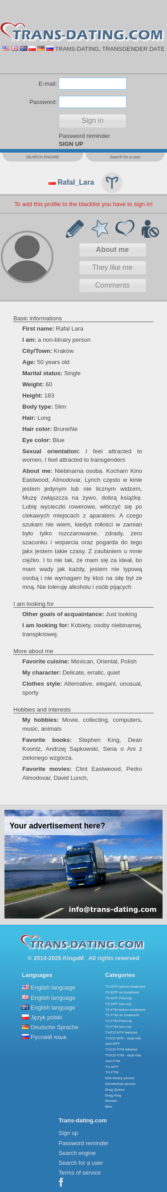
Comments (112, 285)
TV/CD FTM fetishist (121, 1049)
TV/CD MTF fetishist (121, 1033)
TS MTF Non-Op (118, 1004)
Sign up (68, 1133)
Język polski (46, 1017)
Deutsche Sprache (54, 1027)
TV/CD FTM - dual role (123, 1055)
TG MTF (111, 1067)
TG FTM (111, 1072)
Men (108, 1107)
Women (111, 1101)
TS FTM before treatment (125, 1010)
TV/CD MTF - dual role (123, 1038)
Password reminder (84, 135)
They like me (112, 267)
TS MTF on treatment (122, 992)
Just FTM (112, 1061)
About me (112, 249)
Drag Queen (115, 1090)
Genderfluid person (120, 1084)
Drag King (113, 1095)
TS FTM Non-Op (118, 1027)
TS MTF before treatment (125, 987)
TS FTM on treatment (122, 1015)
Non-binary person (119, 1078)
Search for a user (81, 1162)
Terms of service (80, 1172)
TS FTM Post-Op (118, 1021)
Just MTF (112, 1044)
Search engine (77, 1153)
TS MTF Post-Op (118, 998)
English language (53, 987)
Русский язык (48, 1037)
